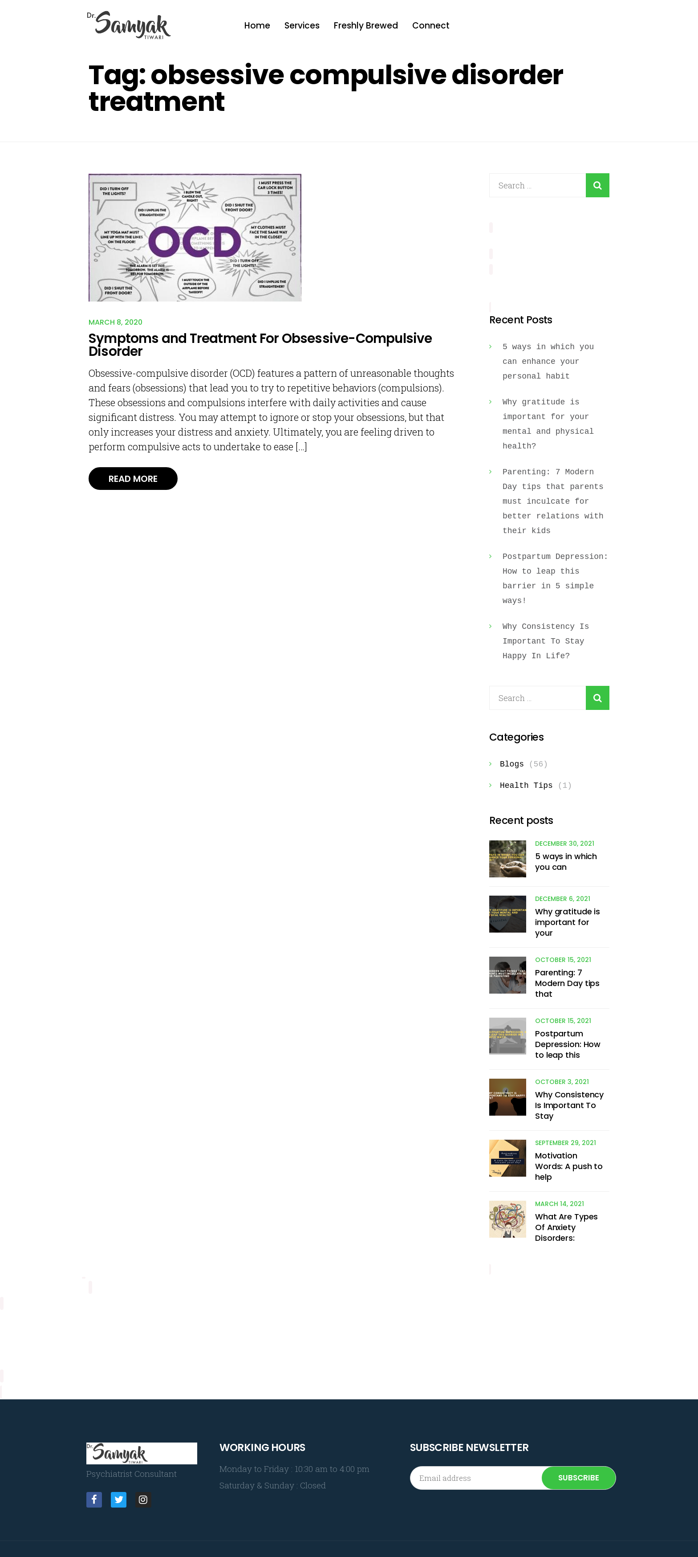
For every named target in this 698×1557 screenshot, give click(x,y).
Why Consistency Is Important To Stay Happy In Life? (546, 638)
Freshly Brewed (366, 26)
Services (302, 26)
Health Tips (526, 782)
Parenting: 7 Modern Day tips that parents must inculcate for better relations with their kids (553, 498)
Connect (431, 26)
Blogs (512, 760)
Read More (136, 482)
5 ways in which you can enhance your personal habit (548, 358)
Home (257, 26)
